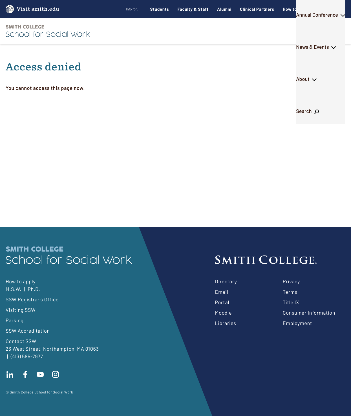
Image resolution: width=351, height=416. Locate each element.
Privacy (291, 281)
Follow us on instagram (55, 374)
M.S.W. (145, 31)
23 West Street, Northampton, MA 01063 (52, 349)
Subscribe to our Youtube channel (40, 374)
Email (221, 292)
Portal (222, 302)
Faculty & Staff (193, 9)
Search (330, 31)
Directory (226, 281)
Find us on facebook (25, 374)
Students (159, 9)
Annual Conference (213, 31)
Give (327, 9)
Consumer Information (309, 313)
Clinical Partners (257, 9)
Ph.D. (172, 31)
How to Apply (296, 9)
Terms (290, 292)
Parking (15, 320)
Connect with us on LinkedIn (10, 374)
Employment (297, 323)
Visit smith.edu (38, 9)
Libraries (225, 323)
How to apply (21, 281)
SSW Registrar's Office (32, 299)
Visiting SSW (21, 310)
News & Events (264, 31)
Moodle (223, 313)
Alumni (224, 9)
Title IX (291, 302)
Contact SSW (21, 341)
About (301, 31)
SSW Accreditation (28, 331)
